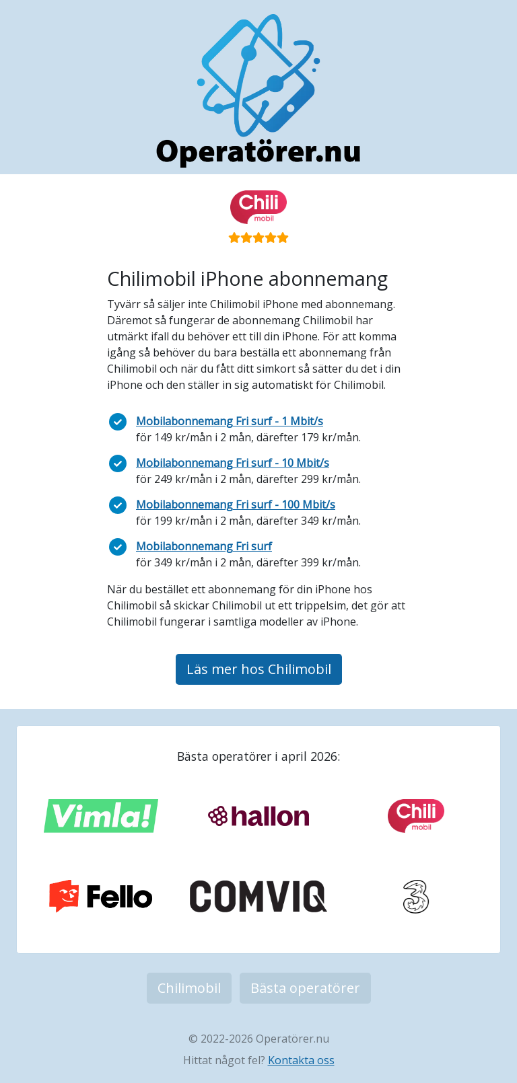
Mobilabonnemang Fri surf (204, 546)
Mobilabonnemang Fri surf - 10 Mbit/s (232, 462)
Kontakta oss (301, 1060)
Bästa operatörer (305, 988)
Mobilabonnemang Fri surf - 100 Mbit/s (235, 504)
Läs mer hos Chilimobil (258, 669)
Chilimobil (189, 988)
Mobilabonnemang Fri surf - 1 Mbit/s (229, 421)
